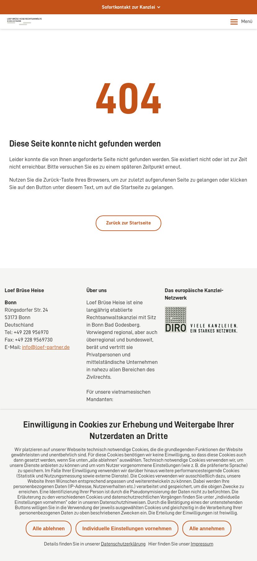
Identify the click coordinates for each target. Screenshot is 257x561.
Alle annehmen (206, 528)
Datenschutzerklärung (123, 543)
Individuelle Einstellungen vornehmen (127, 528)
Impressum (202, 543)
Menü (241, 22)
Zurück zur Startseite (128, 222)
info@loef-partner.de (46, 347)
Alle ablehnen (49, 528)
